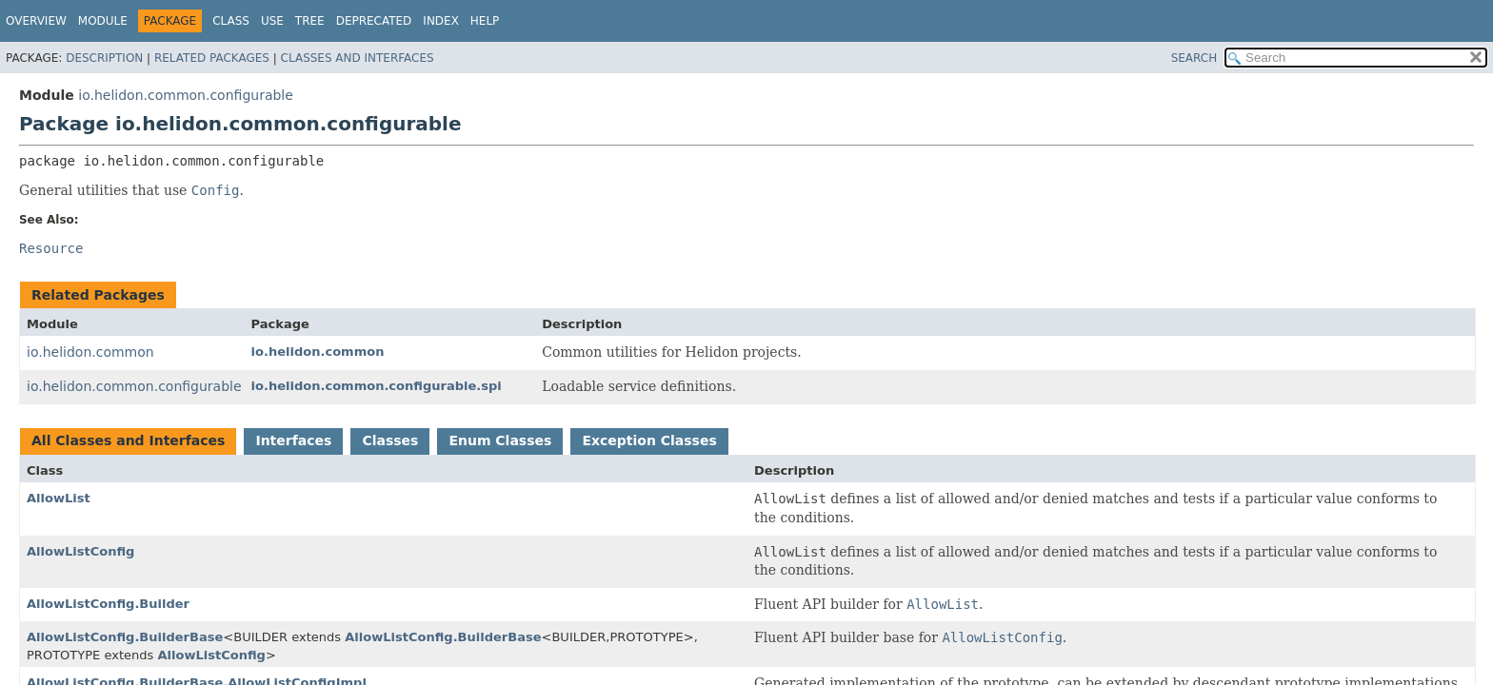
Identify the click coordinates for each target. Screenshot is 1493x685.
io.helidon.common (90, 352)
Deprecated (374, 21)
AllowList (58, 498)
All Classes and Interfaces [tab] (128, 440)
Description (104, 58)
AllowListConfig (80, 551)
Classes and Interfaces (357, 58)
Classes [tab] (390, 440)
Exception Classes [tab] (649, 440)
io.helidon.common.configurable (185, 95)
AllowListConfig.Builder (108, 604)
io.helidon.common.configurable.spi (376, 386)
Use (272, 21)
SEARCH (1194, 58)
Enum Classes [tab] (499, 440)
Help (485, 21)
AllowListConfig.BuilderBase (125, 637)
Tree (310, 21)
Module (103, 21)
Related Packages (211, 58)
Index (441, 21)
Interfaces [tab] (293, 440)
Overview (36, 21)
